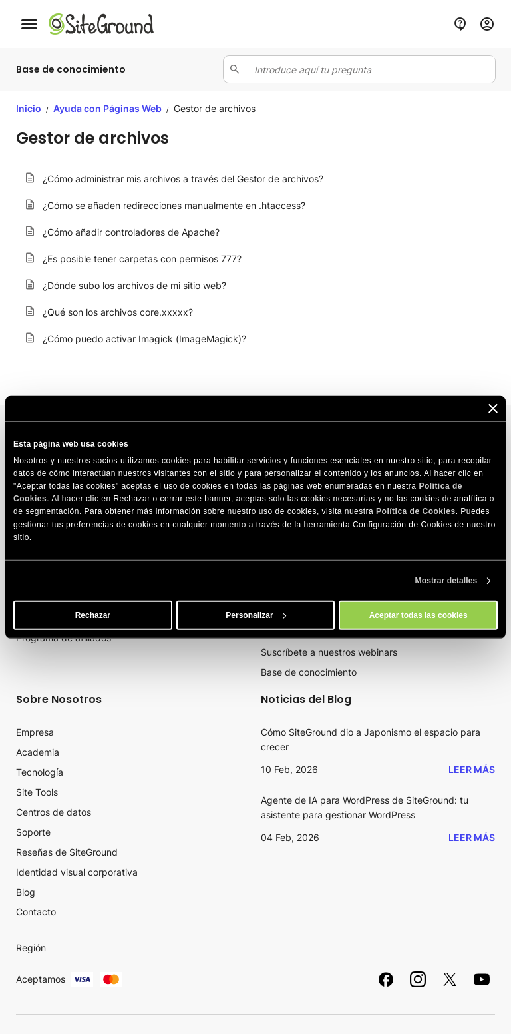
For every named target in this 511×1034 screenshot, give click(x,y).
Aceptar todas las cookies (418, 615)
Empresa (35, 732)
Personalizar (256, 615)
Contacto (36, 911)
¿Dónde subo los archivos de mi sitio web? (134, 285)
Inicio (28, 108)
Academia (37, 752)
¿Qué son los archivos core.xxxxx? (118, 312)
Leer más (471, 769)
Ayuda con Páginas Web (108, 108)
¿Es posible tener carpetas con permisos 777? (142, 258)
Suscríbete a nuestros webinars (329, 652)
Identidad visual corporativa (77, 872)
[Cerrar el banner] (493, 408)
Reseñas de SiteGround (67, 852)
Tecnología (39, 772)
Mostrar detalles (446, 580)
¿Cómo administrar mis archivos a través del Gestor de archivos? (183, 178)
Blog (25, 892)
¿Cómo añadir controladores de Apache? (131, 232)
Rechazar (92, 615)
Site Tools (37, 792)
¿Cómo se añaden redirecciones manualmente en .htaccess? (174, 205)
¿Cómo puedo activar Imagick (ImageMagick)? (144, 338)
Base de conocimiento (309, 672)
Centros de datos (53, 812)
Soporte (33, 832)
